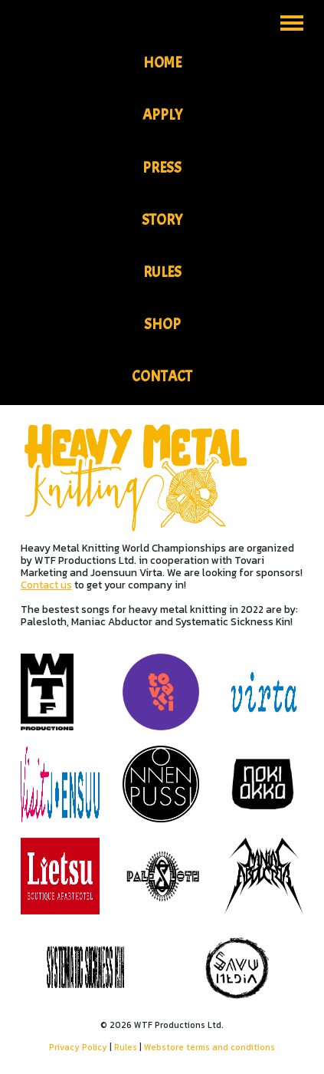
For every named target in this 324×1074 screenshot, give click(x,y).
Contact (162, 376)
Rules (162, 272)
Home (162, 63)
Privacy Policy (78, 1047)
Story (162, 220)
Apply (162, 115)
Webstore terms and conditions (209, 1047)
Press (162, 168)
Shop (162, 324)
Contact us (46, 584)
